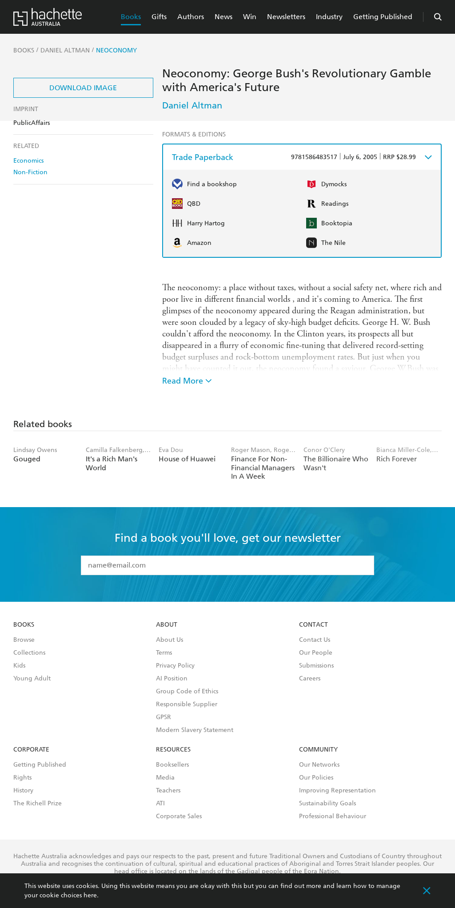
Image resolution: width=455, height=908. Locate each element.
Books (131, 16)
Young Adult (32, 679)
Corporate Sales (179, 816)
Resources (173, 750)
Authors (190, 16)
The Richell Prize (37, 803)
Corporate (31, 750)
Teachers (168, 791)
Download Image (83, 88)
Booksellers (172, 765)
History (23, 791)
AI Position (172, 679)
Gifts (159, 16)
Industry (329, 16)
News (223, 16)
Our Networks (319, 765)
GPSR (163, 717)
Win (249, 16)
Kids (19, 666)
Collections (29, 653)
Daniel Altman (192, 105)
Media (165, 778)
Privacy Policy (175, 666)
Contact (313, 625)
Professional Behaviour (332, 816)
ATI (160, 803)
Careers (309, 679)
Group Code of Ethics (187, 691)
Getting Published (382, 16)
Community (318, 750)
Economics (28, 160)
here (90, 895)
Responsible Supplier (186, 704)
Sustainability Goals (327, 803)
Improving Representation (337, 791)
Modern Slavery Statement (194, 730)
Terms (164, 653)
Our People (315, 653)
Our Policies (316, 778)
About (166, 625)
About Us (169, 640)
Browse (24, 640)
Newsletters (286, 16)
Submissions (316, 666)
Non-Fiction (30, 172)
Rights (22, 778)
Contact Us (314, 640)
